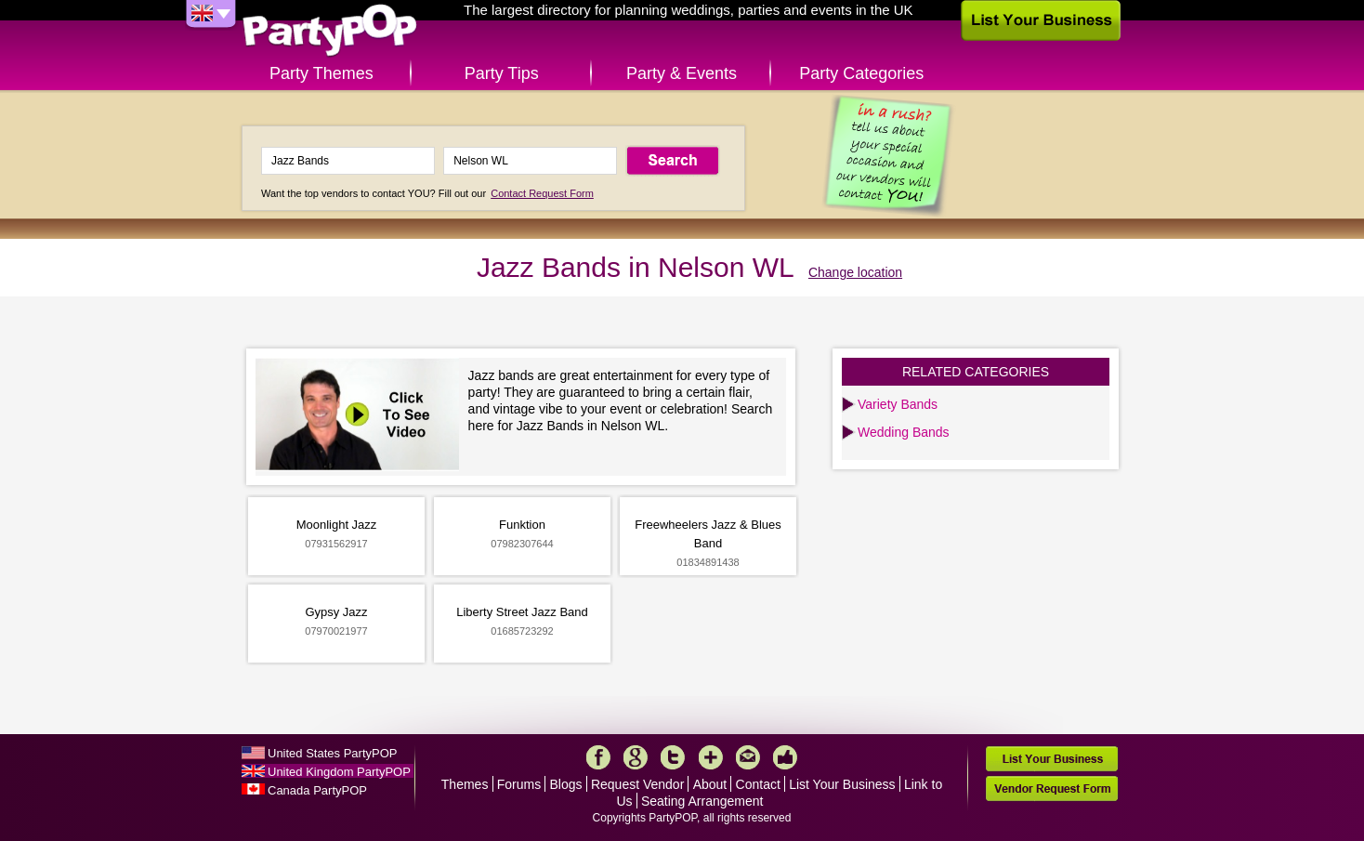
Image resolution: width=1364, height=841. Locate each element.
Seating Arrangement (702, 801)
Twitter (673, 757)
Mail (748, 757)
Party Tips (502, 73)
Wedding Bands (904, 432)
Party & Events (681, 73)
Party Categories (861, 73)
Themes (465, 784)
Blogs (566, 784)
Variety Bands (898, 404)
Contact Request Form (542, 193)
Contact (758, 784)
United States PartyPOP (332, 753)
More (711, 757)
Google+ (635, 757)
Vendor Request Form (1052, 788)
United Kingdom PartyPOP (339, 772)
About (710, 784)
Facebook (598, 757)
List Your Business (842, 784)
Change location (855, 272)
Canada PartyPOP (317, 790)
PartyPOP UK (330, 31)
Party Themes (321, 73)
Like (785, 757)
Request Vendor (637, 784)
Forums (519, 784)
